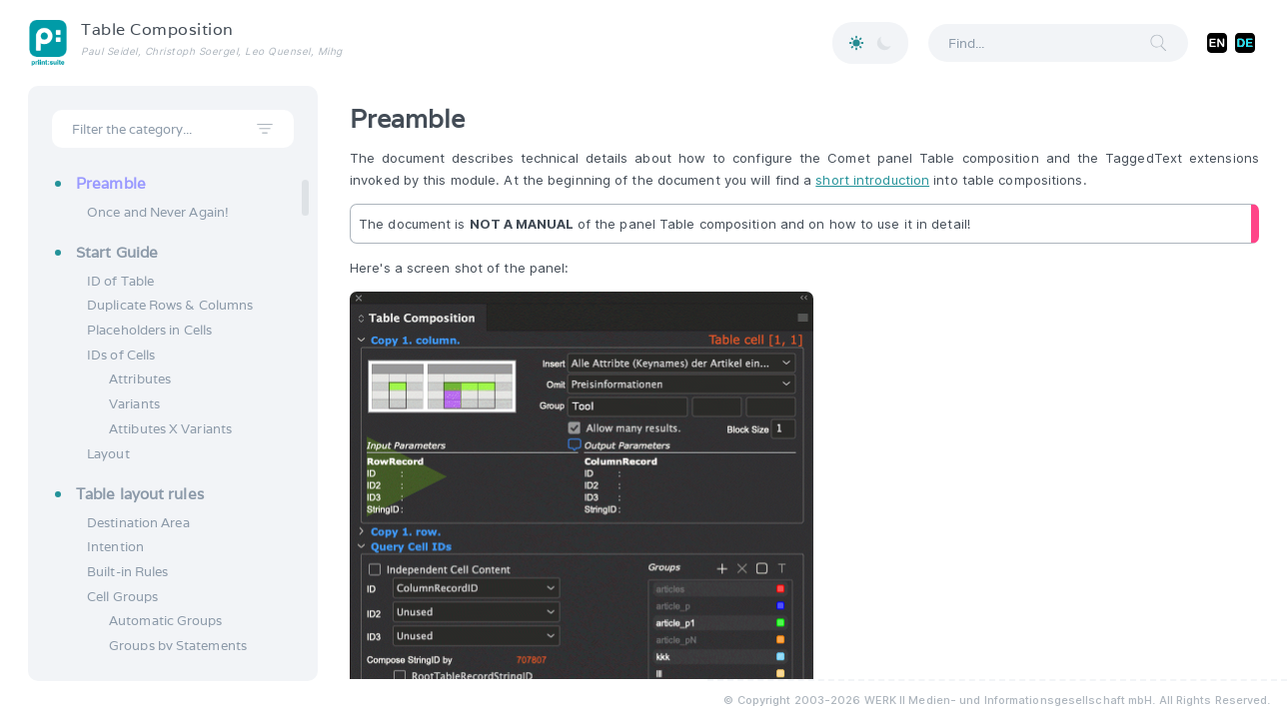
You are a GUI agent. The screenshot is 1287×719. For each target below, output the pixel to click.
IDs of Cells (121, 355)
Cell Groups (122, 596)
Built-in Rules (127, 571)
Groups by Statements (178, 645)
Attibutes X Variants (170, 428)
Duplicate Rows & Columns (170, 305)
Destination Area (138, 522)
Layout (108, 453)
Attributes (140, 378)
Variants (134, 403)
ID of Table (120, 281)
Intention (115, 546)
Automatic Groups (166, 620)
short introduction (872, 180)
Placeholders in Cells (149, 330)
